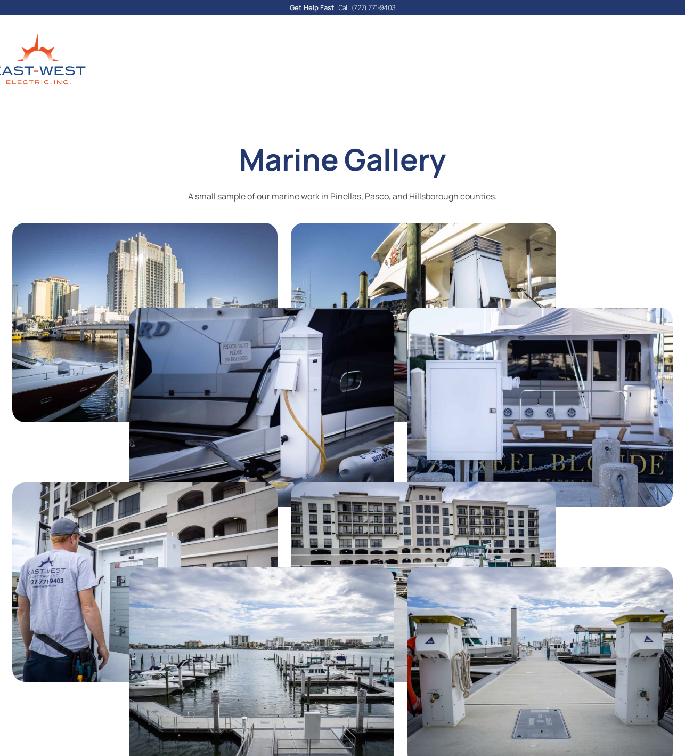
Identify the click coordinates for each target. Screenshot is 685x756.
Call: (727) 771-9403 (366, 7)
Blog (315, 68)
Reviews (444, 68)
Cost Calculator (376, 68)
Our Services (256, 68)
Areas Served (508, 68)
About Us (183, 68)
